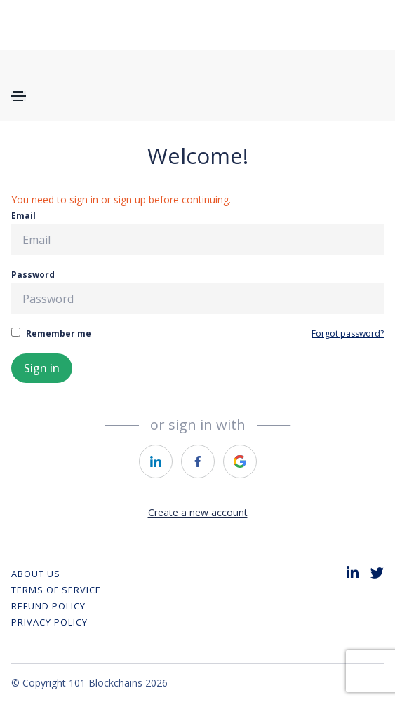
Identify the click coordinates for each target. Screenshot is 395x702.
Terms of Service (56, 589)
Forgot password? (348, 333)
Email (197, 232)
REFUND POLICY (48, 606)
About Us (35, 573)
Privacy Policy (49, 622)
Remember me (51, 333)
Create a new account (198, 512)
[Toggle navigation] (18, 96)
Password (197, 291)
